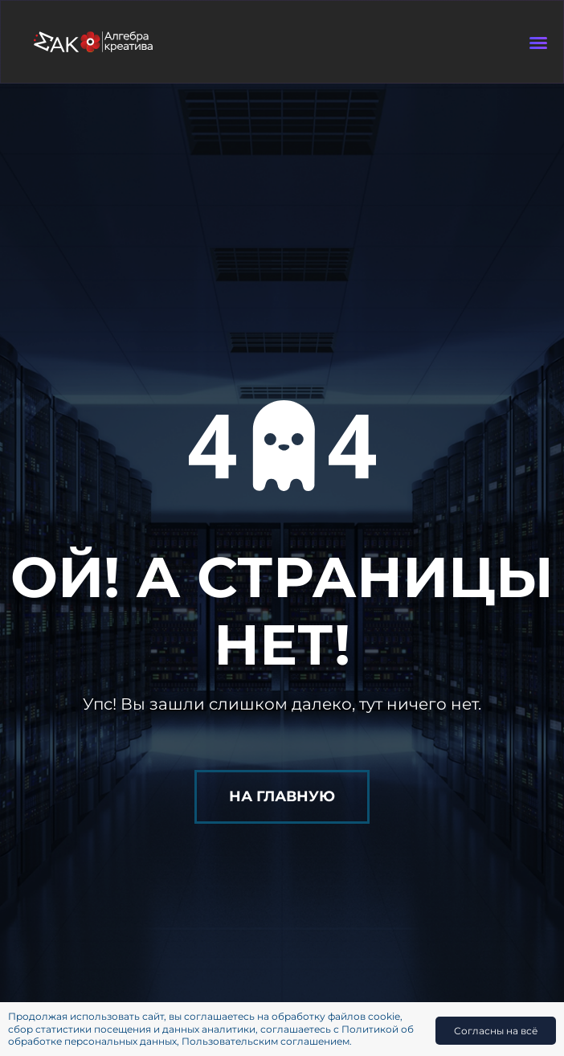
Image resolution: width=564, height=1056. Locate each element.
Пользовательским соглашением (265, 1041)
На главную (282, 796)
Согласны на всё (495, 1031)
